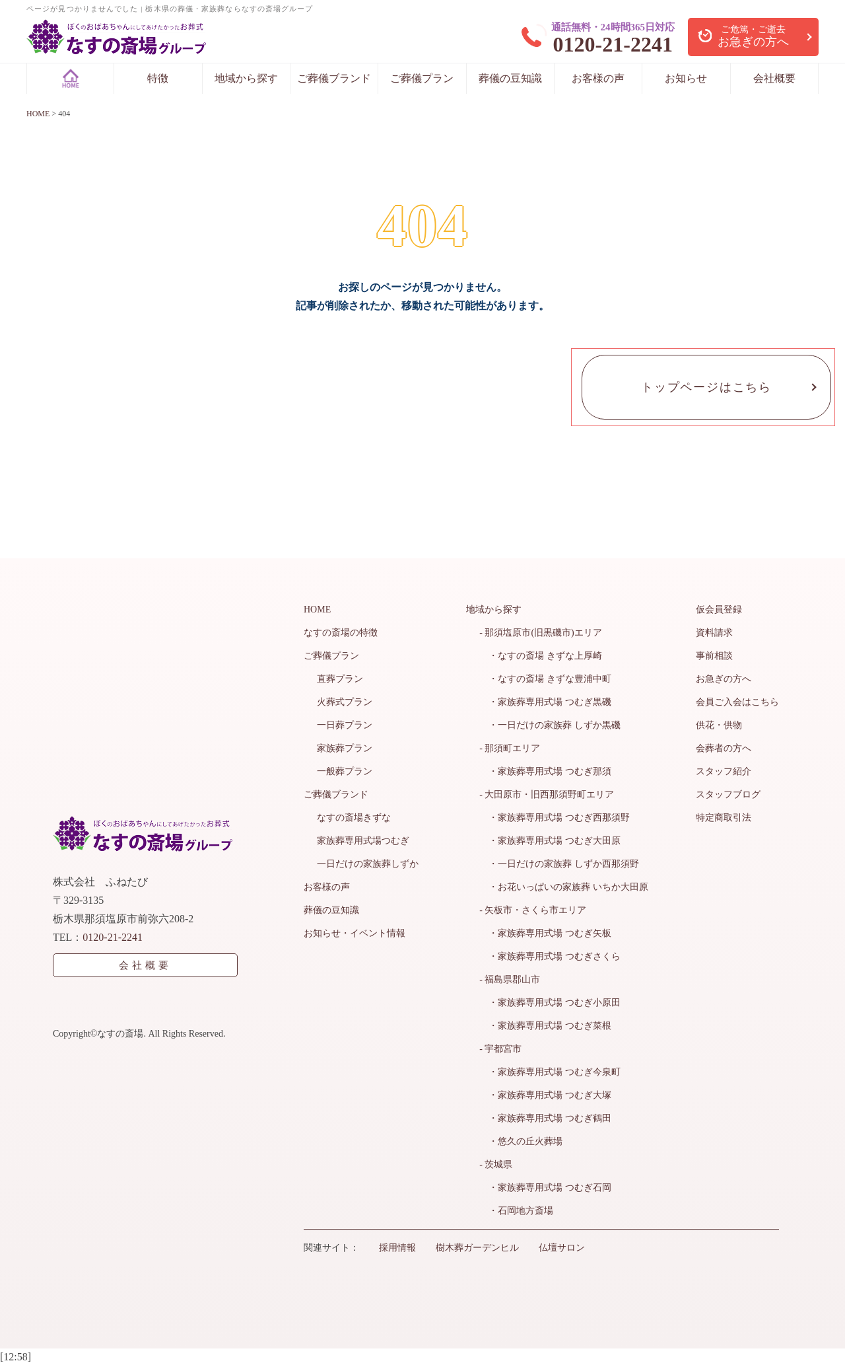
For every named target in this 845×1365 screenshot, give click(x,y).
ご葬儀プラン (422, 78)
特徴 (157, 78)
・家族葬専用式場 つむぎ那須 (545, 771)
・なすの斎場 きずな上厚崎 (540, 656)
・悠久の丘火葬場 (520, 1141)
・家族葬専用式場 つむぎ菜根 (545, 1026)
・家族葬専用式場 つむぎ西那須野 (554, 818)
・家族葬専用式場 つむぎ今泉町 (550, 1072)
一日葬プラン (344, 725)
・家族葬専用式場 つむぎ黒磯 (545, 702)
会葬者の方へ (723, 748)
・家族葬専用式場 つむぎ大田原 (550, 841)
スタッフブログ (728, 794)
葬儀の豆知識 (510, 78)
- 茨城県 (495, 1164)
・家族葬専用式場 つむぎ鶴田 (545, 1118)
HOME (317, 609)
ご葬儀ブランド (334, 78)
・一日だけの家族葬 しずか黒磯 (550, 725)
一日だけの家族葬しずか (368, 864)
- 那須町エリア (509, 748)
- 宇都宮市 (500, 1049)
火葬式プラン (344, 702)
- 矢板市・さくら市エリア (532, 910)
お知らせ (686, 78)
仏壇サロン (562, 1248)
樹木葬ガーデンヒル (477, 1248)
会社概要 (774, 78)
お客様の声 (598, 78)
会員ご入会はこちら (737, 702)
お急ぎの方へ (723, 679)
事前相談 (714, 656)
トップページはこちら (706, 387)
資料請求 (714, 633)
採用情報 (397, 1248)
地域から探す (246, 78)
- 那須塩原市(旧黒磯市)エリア (540, 633)
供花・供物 (719, 725)
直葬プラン (340, 679)
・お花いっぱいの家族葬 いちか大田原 (563, 887)
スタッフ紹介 (723, 771)
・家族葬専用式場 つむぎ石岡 (545, 1188)
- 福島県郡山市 (509, 979)
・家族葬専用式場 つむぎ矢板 (545, 933)
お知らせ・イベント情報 (354, 933)
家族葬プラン (344, 748)
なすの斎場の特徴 (341, 633)
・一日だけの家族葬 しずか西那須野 (559, 864)
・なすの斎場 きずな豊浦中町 (545, 679)
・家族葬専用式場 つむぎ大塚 (545, 1095)
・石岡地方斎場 (516, 1211)
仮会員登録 (719, 609)
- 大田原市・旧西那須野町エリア (546, 794)
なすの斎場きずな (354, 818)
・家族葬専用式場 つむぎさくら (550, 956)
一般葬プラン (344, 771)
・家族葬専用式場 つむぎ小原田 (550, 1003)
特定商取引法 (723, 818)
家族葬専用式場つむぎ (363, 841)
